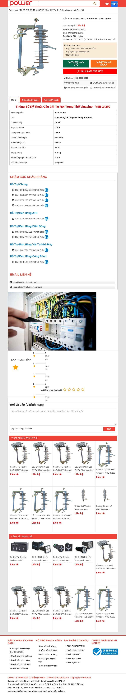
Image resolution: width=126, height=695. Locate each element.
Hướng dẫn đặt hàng (47, 650)
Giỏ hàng (114, 3)
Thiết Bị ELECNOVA (75, 650)
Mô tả (13, 100)
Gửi (109, 429)
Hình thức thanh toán (47, 666)
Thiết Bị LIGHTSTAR (75, 646)
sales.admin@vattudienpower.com (27, 287)
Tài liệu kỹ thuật (51, 100)
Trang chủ (13, 10)
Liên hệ (90, 71)
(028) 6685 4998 (81, 78)
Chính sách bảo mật (19, 668)
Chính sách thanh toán (20, 664)
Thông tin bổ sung (30, 100)
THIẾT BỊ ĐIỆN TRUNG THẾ (32, 10)
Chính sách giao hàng (20, 660)
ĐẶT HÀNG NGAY (103, 63)
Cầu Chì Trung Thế (106, 39)
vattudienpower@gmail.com (24, 282)
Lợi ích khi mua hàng (47, 654)
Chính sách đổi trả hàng (21, 656)
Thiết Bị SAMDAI (73, 658)
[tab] (13, 100)
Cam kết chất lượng (47, 646)
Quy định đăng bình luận (21, 428)
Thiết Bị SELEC (73, 662)
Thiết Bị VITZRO (73, 654)
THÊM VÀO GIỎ (76, 63)
